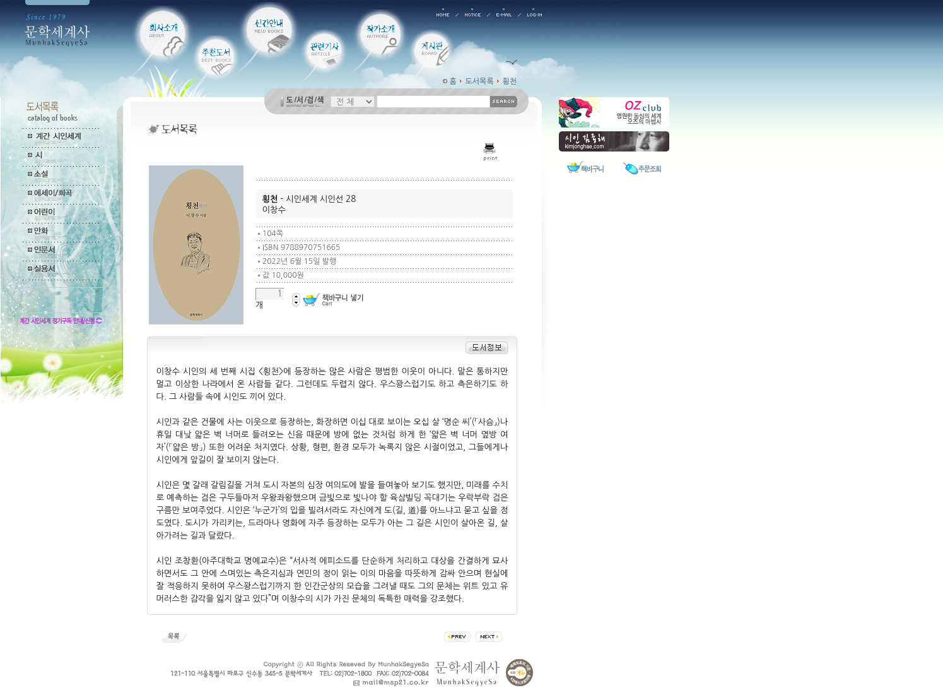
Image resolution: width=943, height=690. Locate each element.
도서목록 (480, 81)
